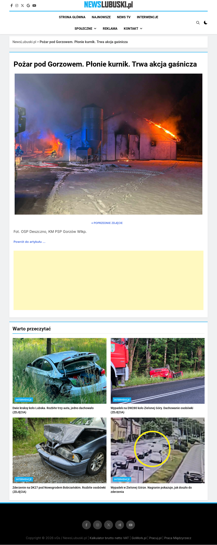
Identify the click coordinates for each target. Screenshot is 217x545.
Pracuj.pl (155, 538)
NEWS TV (124, 17)
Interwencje (24, 400)
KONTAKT (131, 29)
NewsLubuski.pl (24, 42)
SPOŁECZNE (83, 29)
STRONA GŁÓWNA (72, 17)
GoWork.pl (139, 538)
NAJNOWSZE (101, 17)
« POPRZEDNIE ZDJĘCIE (107, 223)
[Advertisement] (108, 280)
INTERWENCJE (147, 17)
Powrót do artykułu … (29, 242)
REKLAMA (110, 29)
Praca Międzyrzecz (177, 538)
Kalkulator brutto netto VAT (110, 538)
